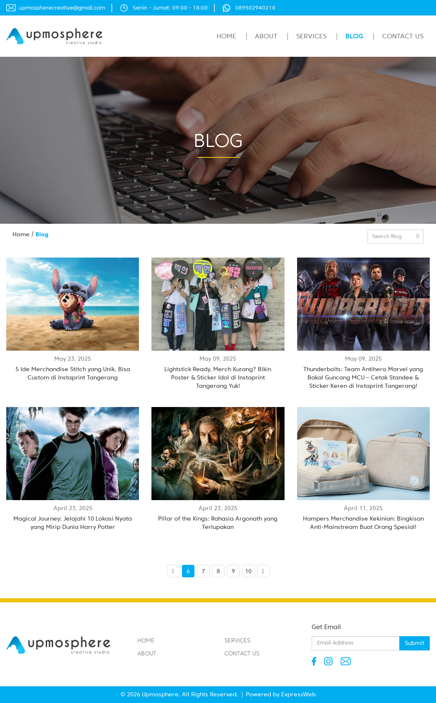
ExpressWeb (298, 695)
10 (248, 571)
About (266, 36)
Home (226, 36)
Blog (354, 36)
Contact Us (402, 36)
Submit (414, 643)
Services (311, 36)
